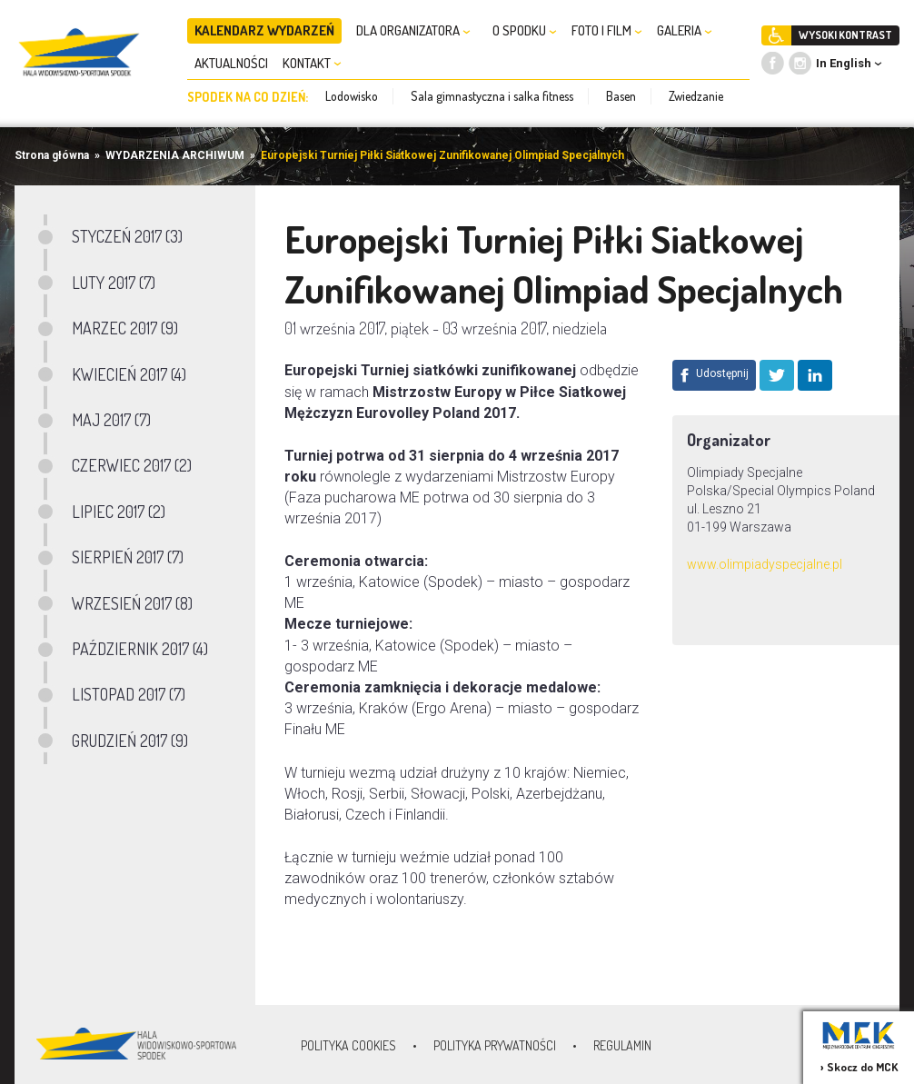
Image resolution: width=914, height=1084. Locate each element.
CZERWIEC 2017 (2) (132, 465)
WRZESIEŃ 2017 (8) (132, 603)
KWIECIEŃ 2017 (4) (129, 374)
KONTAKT (312, 63)
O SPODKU (524, 30)
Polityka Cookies (348, 1045)
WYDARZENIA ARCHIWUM (174, 155)
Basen (621, 96)
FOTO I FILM (606, 30)
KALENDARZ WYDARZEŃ (264, 30)
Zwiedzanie (696, 96)
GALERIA (684, 30)
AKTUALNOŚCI (231, 63)
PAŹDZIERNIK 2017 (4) (140, 649)
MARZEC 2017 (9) (125, 328)
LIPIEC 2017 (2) (118, 512)
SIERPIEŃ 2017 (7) (128, 557)
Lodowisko (351, 96)
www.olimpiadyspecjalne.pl (764, 564)
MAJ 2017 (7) (111, 420)
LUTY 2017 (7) (113, 283)
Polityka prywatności (494, 1045)
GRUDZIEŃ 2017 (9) (130, 741)
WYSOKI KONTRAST (845, 35)
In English (843, 63)
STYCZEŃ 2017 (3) (127, 236)
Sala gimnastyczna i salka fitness (492, 96)
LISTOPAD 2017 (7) (128, 694)
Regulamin (622, 1045)
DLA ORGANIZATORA (413, 30)
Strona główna (52, 155)
